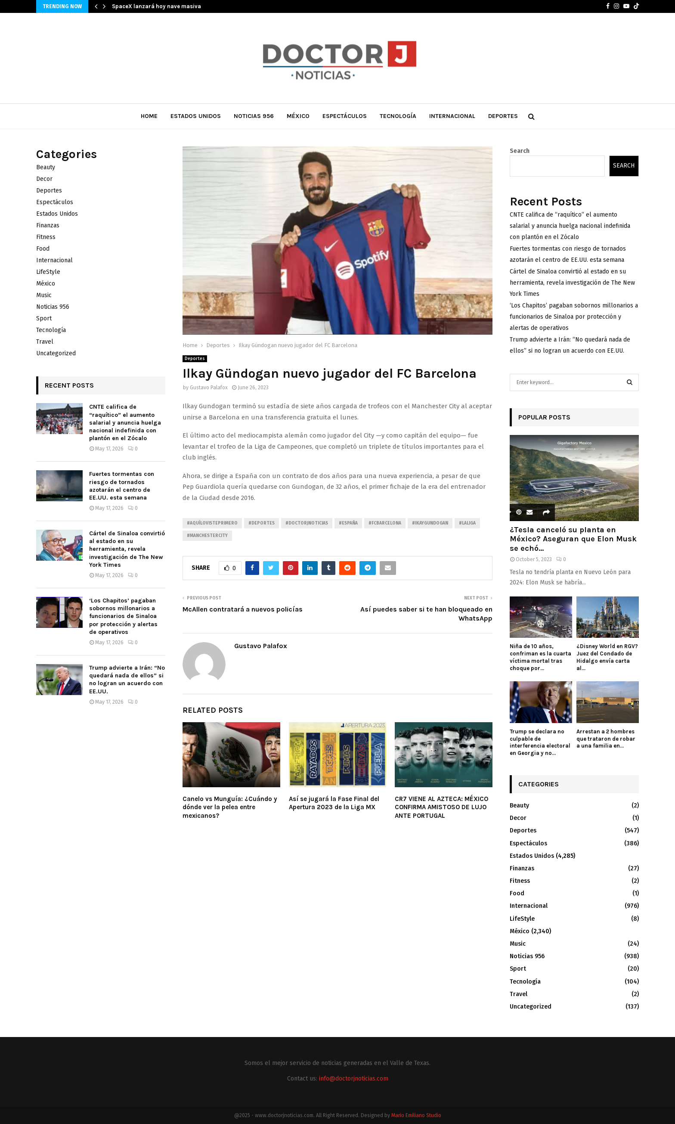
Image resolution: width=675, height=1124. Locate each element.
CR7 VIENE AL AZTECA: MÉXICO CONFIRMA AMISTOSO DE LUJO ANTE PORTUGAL (441, 807)
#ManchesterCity (207, 535)
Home (149, 116)
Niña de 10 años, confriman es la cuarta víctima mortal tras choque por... (540, 657)
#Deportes (261, 523)
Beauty (45, 167)
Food (43, 248)
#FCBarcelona (384, 523)
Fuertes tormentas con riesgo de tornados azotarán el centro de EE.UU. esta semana (121, 485)
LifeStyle (48, 272)
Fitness (46, 237)
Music (44, 295)
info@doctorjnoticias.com (353, 1078)
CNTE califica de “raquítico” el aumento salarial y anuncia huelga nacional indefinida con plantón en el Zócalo (125, 422)
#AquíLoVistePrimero (212, 523)
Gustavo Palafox (209, 388)
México (298, 116)
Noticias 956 (254, 116)
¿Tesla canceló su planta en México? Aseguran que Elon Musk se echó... (573, 539)
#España (348, 523)
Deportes (503, 116)
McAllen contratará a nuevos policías (243, 609)
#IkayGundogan (430, 523)
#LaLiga (467, 523)
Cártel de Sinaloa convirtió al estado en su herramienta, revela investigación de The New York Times (127, 549)
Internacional (452, 116)
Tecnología (398, 116)
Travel (44, 341)
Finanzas (47, 225)
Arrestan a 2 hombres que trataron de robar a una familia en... (605, 738)
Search (519, 151)
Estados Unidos (195, 116)
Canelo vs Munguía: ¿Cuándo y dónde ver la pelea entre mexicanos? (230, 807)
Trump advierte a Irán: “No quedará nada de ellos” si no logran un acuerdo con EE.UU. (127, 679)
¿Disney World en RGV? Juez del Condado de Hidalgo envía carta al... (607, 657)
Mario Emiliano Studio (416, 1115)
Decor (44, 179)
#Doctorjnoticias (306, 523)
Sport (44, 318)
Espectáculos (344, 116)
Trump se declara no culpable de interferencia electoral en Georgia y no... (540, 742)
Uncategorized (56, 353)
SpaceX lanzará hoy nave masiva (156, 6)
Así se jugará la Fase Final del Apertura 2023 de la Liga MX (334, 803)
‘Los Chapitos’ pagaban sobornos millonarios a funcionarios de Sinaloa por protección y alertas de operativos (123, 616)
